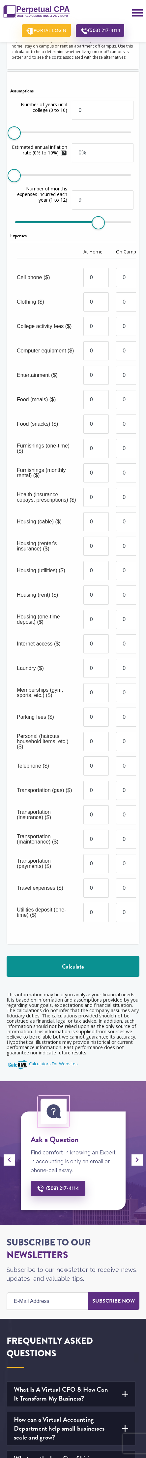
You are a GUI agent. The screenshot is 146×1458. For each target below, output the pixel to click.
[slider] (14, 133)
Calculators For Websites (53, 1064)
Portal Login (49, 30)
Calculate (73, 966)
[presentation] (9, 1159)
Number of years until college (44, 107)
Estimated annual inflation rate (39, 150)
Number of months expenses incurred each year (42, 194)
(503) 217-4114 (106, 30)
